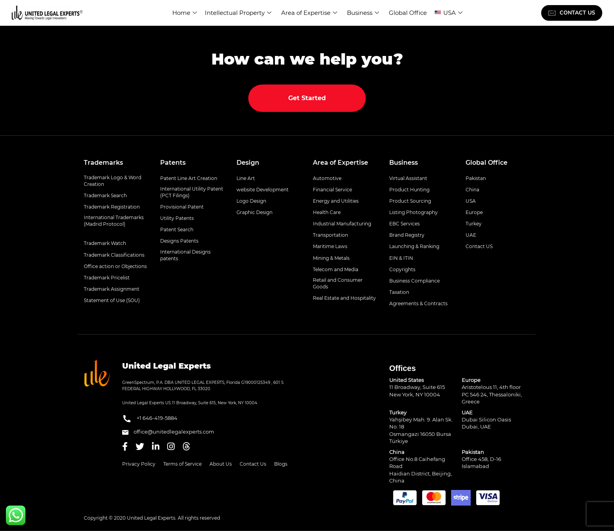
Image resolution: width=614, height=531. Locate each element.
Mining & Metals (331, 258)
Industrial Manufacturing (342, 224)
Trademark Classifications (114, 255)
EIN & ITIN (401, 258)
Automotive (327, 178)
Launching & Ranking (414, 246)
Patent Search (176, 229)
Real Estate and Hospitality (344, 298)
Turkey (474, 224)
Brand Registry (406, 235)
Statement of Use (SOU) (112, 300)
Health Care (327, 212)
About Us (220, 464)
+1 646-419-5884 (149, 418)
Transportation (330, 235)
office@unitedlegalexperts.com (168, 431)
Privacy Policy (138, 464)
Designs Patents (179, 241)
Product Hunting (409, 190)
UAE (471, 235)
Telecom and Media (335, 269)
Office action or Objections (115, 266)
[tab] (116, 162)
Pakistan (476, 178)
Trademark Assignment (111, 289)
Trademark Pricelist (107, 278)
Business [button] (403, 162)
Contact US (479, 246)
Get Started (307, 98)
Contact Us (253, 464)
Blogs (280, 464)
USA (452, 12)
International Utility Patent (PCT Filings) (191, 192)
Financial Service (332, 190)
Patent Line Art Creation (188, 178)
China (472, 190)
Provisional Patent (182, 207)
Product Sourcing (410, 201)
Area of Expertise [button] (340, 162)
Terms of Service (182, 464)
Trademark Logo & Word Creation (112, 181)
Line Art (246, 178)
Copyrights (402, 269)
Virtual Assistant (408, 178)
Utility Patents (177, 218)
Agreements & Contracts (418, 303)
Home (184, 12)
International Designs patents (185, 255)
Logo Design (251, 201)
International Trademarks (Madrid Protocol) (114, 220)
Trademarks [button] (103, 162)
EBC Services (404, 224)
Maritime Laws (330, 246)
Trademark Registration (112, 207)
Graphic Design (255, 212)
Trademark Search (105, 195)
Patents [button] (173, 162)
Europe (474, 212)
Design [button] (248, 162)
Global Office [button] (486, 162)
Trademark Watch (105, 243)
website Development (263, 190)
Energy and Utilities (336, 201)
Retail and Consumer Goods (338, 283)
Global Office (408, 12)
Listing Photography (413, 212)
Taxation (399, 292)
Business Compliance (414, 281)
